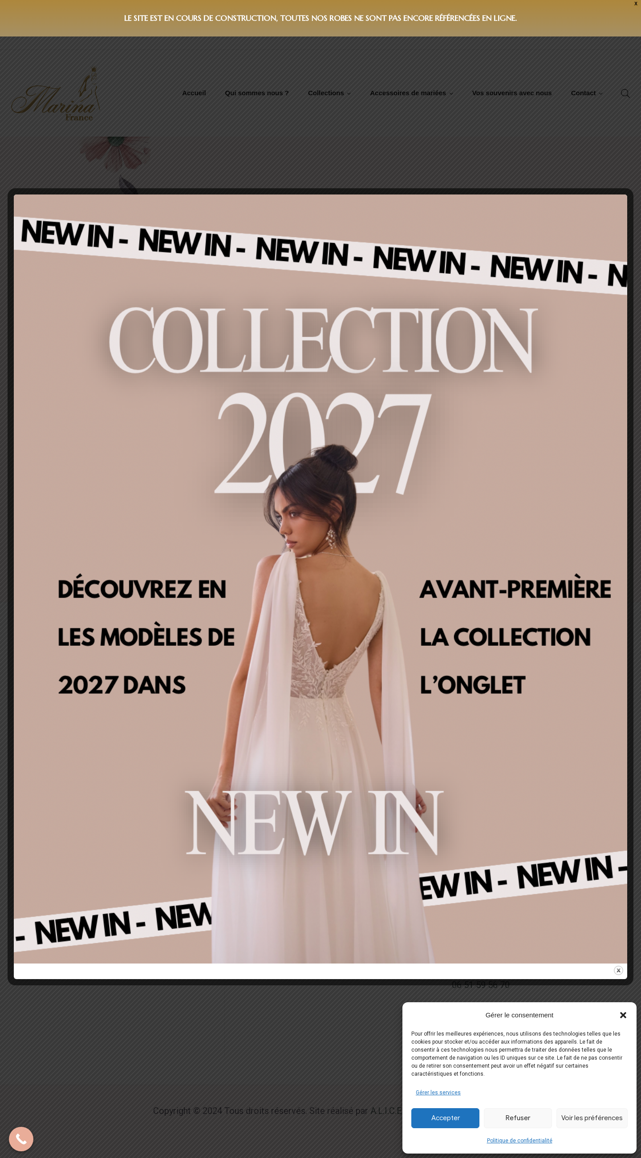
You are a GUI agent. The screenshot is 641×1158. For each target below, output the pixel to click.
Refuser (518, 1118)
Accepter (445, 1118)
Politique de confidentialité (519, 1141)
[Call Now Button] (21, 1139)
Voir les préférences (592, 1118)
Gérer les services (438, 1092)
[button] (623, 1015)
